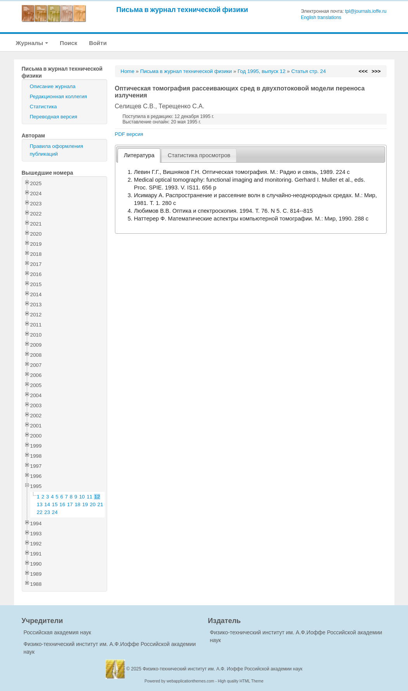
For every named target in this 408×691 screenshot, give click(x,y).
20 (92, 504)
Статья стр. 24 (308, 71)
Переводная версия (53, 117)
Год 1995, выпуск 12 (261, 71)
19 (85, 504)
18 (77, 504)
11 (89, 497)
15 (55, 504)
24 (55, 512)
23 (47, 512)
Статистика (43, 106)
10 (82, 497)
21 (100, 504)
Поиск (68, 43)
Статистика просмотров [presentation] (199, 155)
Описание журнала (53, 86)
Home (128, 71)
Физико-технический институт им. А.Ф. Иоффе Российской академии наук (223, 669)
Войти (98, 43)
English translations (321, 17)
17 (70, 504)
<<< (363, 71)
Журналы (32, 43)
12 (97, 497)
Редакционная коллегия (58, 96)
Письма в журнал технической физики (182, 9)
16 (62, 504)
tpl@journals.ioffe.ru (366, 11)
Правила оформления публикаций (56, 150)
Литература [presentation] (139, 155)
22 (40, 512)
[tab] (139, 155)
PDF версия (129, 134)
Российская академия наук (57, 632)
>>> (376, 71)
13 (40, 504)
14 (47, 504)
